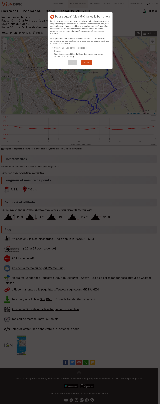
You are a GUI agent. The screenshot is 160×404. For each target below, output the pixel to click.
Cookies (58, 51)
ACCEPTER (87, 63)
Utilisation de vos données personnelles (72, 48)
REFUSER (72, 63)
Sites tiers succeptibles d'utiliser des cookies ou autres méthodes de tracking (78, 55)
